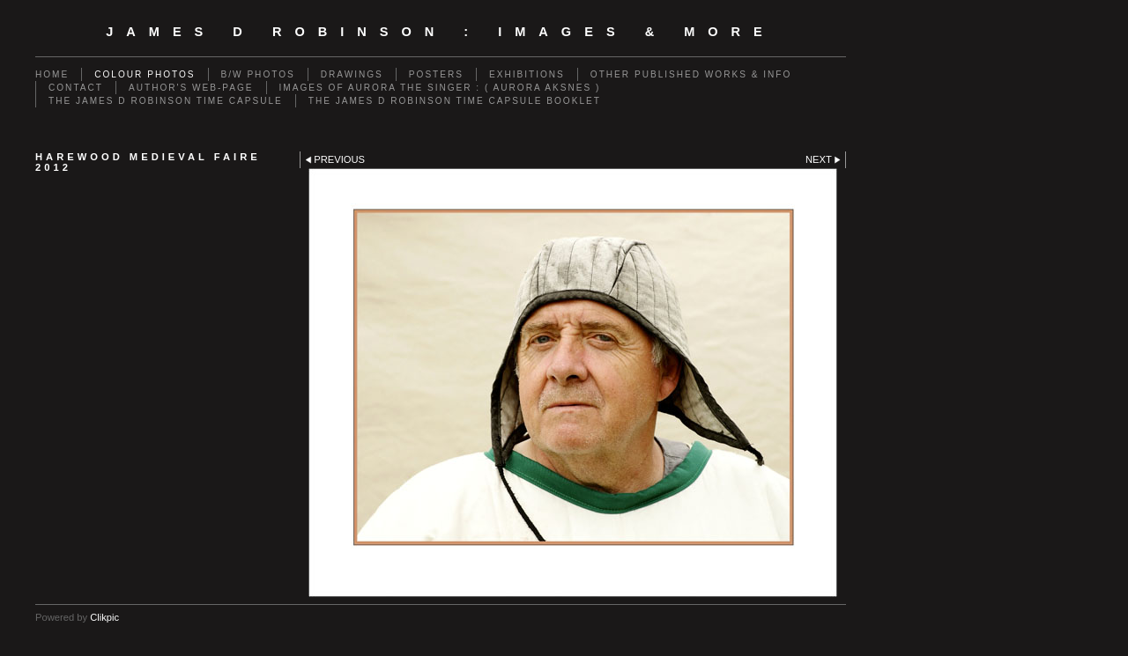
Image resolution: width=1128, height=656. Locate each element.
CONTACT (75, 87)
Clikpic (104, 617)
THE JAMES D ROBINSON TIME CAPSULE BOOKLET (454, 101)
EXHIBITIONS (527, 74)
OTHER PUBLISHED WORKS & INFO (690, 74)
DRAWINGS (352, 74)
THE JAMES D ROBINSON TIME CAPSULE (165, 101)
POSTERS (436, 74)
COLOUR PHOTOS (144, 74)
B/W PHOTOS (258, 74)
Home (52, 74)
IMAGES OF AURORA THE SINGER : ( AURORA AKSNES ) (440, 87)
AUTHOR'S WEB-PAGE (191, 87)
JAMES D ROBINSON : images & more (441, 32)
